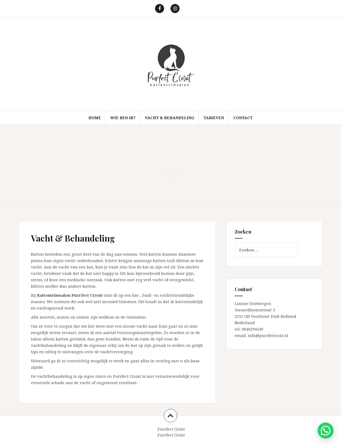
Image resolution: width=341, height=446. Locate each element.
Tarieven (214, 117)
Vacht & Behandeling (169, 117)
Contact (243, 117)
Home (94, 117)
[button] (326, 431)
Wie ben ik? (123, 117)
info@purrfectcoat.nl (268, 335)
